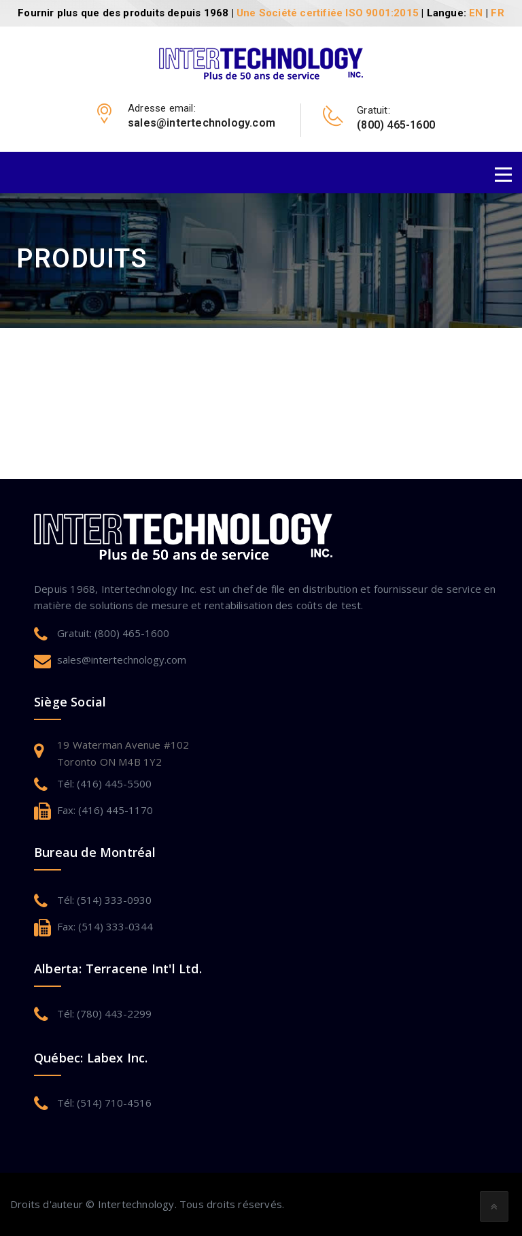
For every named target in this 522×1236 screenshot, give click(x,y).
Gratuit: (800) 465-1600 (113, 633)
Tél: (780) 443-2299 (104, 1013)
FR (497, 13)
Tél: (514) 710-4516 (104, 1102)
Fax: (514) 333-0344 (105, 926)
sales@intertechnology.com (121, 659)
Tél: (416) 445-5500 (104, 783)
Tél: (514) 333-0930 (104, 900)
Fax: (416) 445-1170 (105, 810)
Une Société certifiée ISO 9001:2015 (328, 13)
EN (476, 13)
